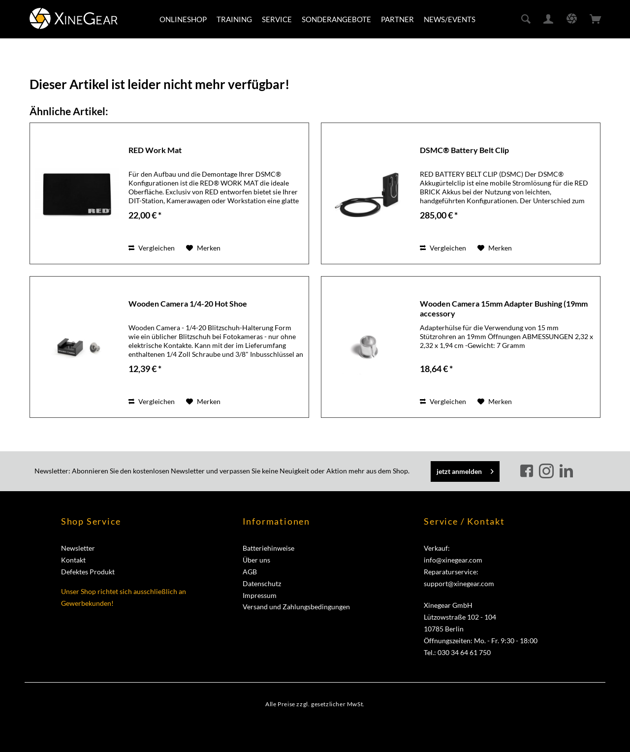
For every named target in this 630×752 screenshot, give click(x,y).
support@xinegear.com (459, 583)
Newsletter (78, 548)
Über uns (256, 560)
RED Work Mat (155, 150)
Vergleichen (151, 248)
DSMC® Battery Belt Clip (464, 150)
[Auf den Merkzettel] (203, 248)
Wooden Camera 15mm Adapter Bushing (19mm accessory (504, 308)
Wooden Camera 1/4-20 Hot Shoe (187, 303)
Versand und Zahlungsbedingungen (296, 606)
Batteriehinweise (268, 548)
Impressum (260, 595)
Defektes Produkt (88, 571)
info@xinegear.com (453, 560)
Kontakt (73, 560)
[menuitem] (183, 19)
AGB (250, 571)
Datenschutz (262, 583)
